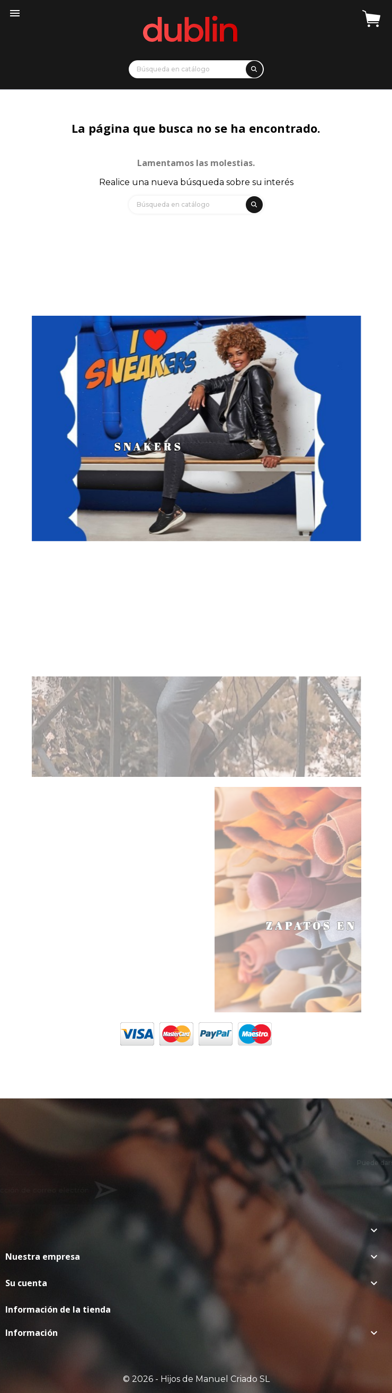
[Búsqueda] (196, 69)
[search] (253, 67)
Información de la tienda (58, 1309)
